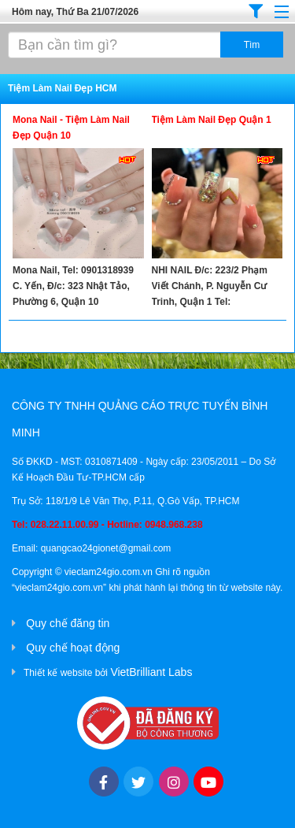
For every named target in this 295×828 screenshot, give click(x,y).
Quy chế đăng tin (67, 623)
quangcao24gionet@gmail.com (106, 548)
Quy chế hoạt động (73, 647)
